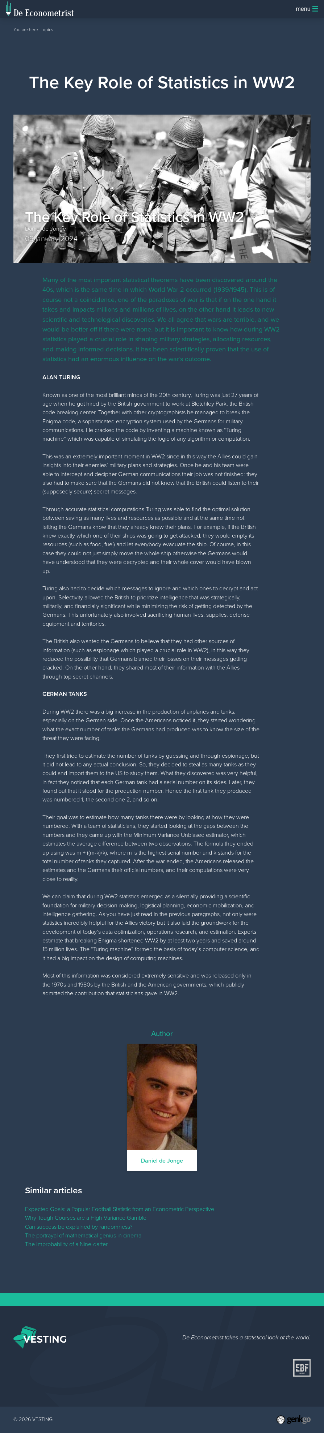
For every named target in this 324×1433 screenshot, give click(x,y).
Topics (47, 29)
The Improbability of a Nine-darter (66, 1244)
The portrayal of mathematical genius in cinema (83, 1235)
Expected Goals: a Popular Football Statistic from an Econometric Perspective (119, 1209)
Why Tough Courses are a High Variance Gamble (85, 1217)
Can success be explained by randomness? (79, 1226)
